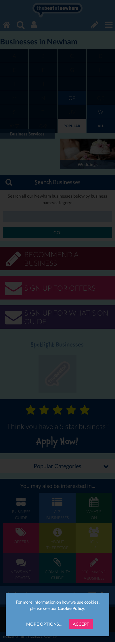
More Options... (44, 624)
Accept (81, 624)
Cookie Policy (71, 608)
